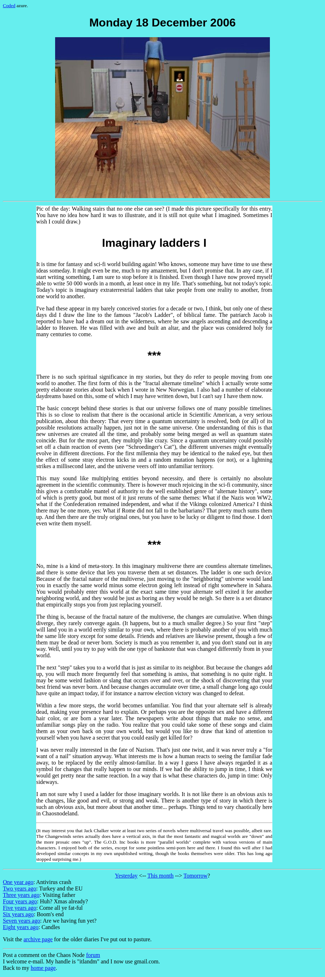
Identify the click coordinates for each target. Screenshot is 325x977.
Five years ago (19, 908)
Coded (9, 5)
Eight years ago (21, 927)
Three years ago (21, 895)
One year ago (18, 882)
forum (93, 955)
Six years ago (18, 914)
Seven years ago (21, 921)
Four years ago (20, 901)
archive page (38, 939)
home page (43, 968)
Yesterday (126, 876)
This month (160, 876)
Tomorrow (195, 876)
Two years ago (19, 888)
